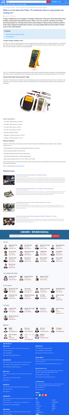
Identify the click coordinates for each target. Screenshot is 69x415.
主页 (4, 4)
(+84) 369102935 (13, 339)
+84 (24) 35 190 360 (9, 355)
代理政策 (53, 408)
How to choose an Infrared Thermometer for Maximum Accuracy (31, 175)
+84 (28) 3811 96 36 (9, 364)
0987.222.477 (28, 248)
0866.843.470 (28, 298)
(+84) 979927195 (44, 337)
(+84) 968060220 (29, 339)
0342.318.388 (59, 300)
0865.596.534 (28, 254)
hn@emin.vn (17, 355)
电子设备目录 (38, 406)
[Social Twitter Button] (40, 395)
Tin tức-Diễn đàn (19, 4)
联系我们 (37, 404)
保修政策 (53, 406)
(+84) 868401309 (13, 331)
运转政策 (53, 404)
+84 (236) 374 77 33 (25, 402)
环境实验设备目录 (39, 412)
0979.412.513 (59, 248)
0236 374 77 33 (59, 313)
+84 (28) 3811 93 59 (17, 364)
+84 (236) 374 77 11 (9, 402)
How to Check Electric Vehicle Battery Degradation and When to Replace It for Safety (36, 216)
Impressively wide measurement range (15, 34)
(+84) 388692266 (60, 331)
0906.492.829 (43, 311)
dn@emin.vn (18, 404)
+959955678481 (47, 363)
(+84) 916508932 (29, 331)
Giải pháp (13, 4)
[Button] (1, 4)
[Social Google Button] (43, 395)
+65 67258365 (49, 350)
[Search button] (48, 2)
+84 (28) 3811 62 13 (25, 364)
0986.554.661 (12, 267)
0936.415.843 (43, 279)
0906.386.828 (12, 292)
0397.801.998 (12, 248)
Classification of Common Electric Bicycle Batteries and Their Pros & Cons (33, 202)
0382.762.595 (59, 261)
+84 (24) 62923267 (8, 350)
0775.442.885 (12, 311)
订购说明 (37, 408)
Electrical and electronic (10, 7)
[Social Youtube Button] (46, 395)
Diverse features (10, 36)
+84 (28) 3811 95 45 (9, 366)
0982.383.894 (12, 261)
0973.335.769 (59, 292)
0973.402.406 (28, 279)
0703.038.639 (43, 292)
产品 (10, 4)
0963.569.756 (28, 261)
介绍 (7, 4)
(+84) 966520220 (8, 352)
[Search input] (25, 2)
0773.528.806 (28, 311)
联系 (25, 4)
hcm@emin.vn (18, 366)
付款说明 (53, 400)
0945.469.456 (43, 254)
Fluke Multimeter (20, 166)
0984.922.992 (12, 298)
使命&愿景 (38, 410)
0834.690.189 (59, 254)
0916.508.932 (28, 292)
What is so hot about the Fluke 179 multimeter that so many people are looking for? (31, 7)
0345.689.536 (12, 319)
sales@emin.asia (41, 352)
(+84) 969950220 (44, 331)
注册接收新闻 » (56, 236)
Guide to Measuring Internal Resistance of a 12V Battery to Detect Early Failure (35, 188)
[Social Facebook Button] (37, 395)
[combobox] (25, 2)
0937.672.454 (43, 298)
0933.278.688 (43, 261)
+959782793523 (41, 363)
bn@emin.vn (8, 380)
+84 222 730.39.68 (8, 377)
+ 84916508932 (41, 350)
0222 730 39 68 (12, 279)
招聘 (53, 410)
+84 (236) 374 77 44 (9, 404)
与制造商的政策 (55, 402)
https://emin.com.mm (57, 363)
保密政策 (37, 402)
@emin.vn (8, 391)
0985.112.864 (43, 248)
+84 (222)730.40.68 (16, 377)
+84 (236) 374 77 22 (17, 402)
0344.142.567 (12, 254)
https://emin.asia (50, 352)
